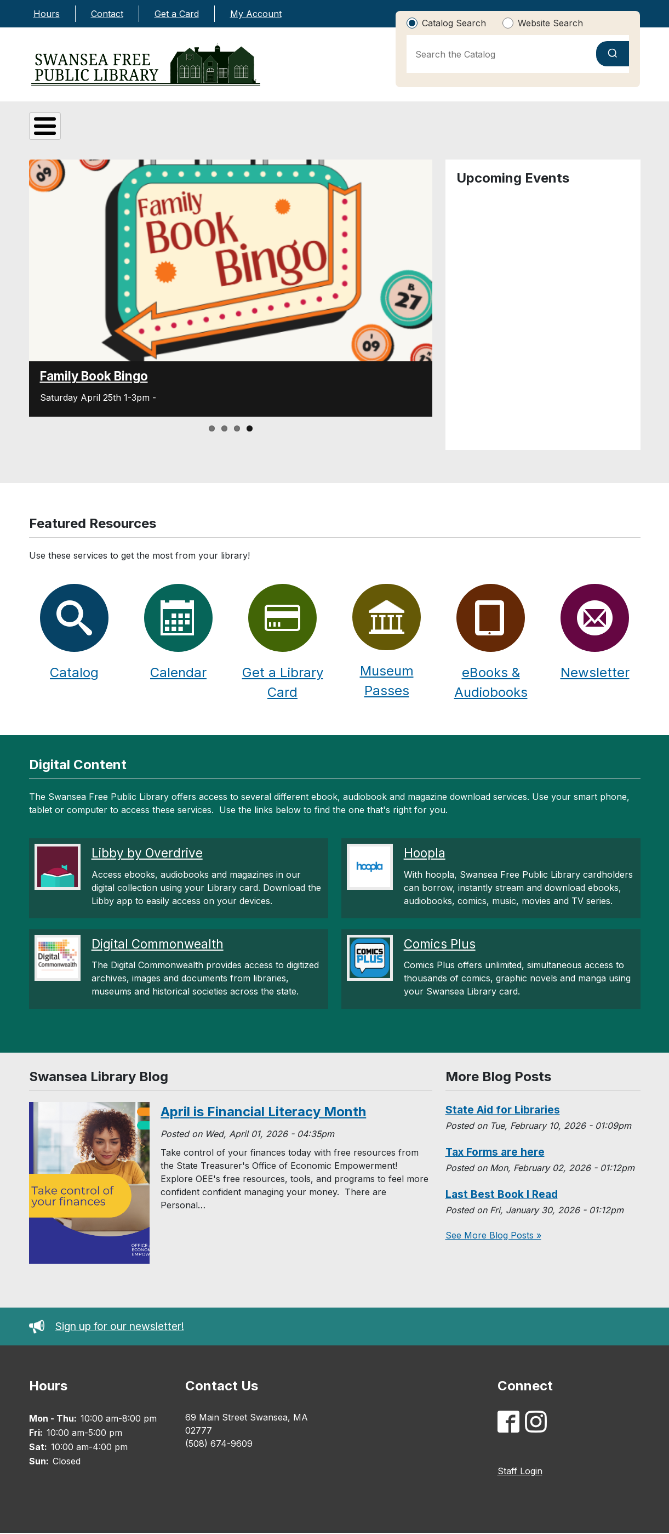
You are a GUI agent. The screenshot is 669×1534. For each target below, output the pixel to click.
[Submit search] (612, 53)
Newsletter (595, 673)
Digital (173, 131)
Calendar (178, 673)
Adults (377, 131)
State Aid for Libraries (502, 1110)
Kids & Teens (277, 130)
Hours (46, 13)
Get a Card (177, 13)
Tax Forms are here (495, 1153)
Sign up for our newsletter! (106, 1327)
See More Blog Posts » (493, 1236)
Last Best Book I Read (501, 1195)
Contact (107, 13)
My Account (256, 13)
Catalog (476, 131)
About (73, 131)
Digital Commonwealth (158, 945)
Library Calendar (583, 131)
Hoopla (424, 853)
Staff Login (520, 1472)
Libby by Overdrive (147, 853)
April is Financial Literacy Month (263, 1113)
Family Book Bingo (94, 377)
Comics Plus (440, 945)
